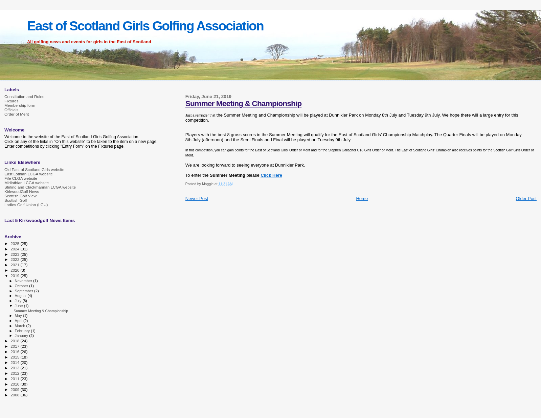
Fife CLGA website (20, 178)
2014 (15, 362)
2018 (15, 341)
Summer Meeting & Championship (243, 103)
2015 (15, 357)
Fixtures (11, 101)
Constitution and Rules (24, 96)
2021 (15, 265)
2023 (15, 254)
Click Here (271, 175)
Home (362, 198)
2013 (15, 368)
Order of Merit (16, 114)
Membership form (19, 105)
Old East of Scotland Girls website (34, 169)
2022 (15, 259)
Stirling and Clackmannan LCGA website (40, 187)
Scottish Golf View (20, 196)
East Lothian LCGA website (28, 174)
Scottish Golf (15, 200)
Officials (11, 109)
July (19, 301)
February (23, 331)
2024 (15, 249)
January (22, 336)
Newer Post (196, 198)
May (19, 316)
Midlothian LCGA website (26, 182)
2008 (15, 395)
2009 (15, 389)
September (25, 291)
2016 (15, 351)
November (24, 281)
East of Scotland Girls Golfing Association (145, 26)
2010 (15, 384)
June (19, 306)
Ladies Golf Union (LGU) (26, 204)
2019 (15, 275)
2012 (15, 373)
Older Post (526, 198)
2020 (15, 270)
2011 (15, 378)
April (19, 321)
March (20, 326)
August (21, 296)
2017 (15, 346)
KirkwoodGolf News (21, 191)
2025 (15, 243)
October (22, 286)
